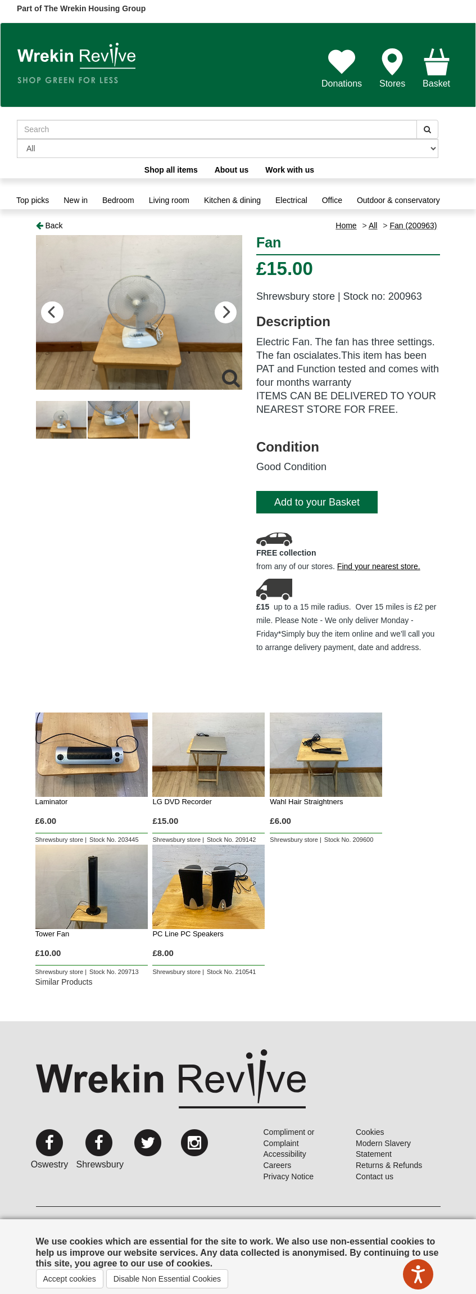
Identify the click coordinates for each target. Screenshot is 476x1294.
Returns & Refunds (389, 1165)
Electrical (291, 200)
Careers (278, 1165)
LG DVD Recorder (181, 801)
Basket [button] (436, 68)
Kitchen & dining (232, 200)
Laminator (51, 801)
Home (346, 225)
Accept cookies (69, 1278)
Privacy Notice (289, 1176)
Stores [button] (392, 68)
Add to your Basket (317, 502)
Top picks (32, 200)
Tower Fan (52, 934)
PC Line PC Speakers (187, 934)
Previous (52, 312)
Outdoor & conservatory (398, 200)
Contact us (374, 1176)
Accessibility (285, 1153)
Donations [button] (341, 68)
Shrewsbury (100, 1164)
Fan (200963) (413, 225)
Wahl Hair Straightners (306, 801)
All (373, 225)
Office (332, 200)
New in (76, 200)
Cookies (370, 1132)
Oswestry (50, 1164)
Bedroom (118, 200)
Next (225, 312)
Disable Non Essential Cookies (167, 1278)
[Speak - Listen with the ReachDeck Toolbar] (418, 1274)
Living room (169, 200)
